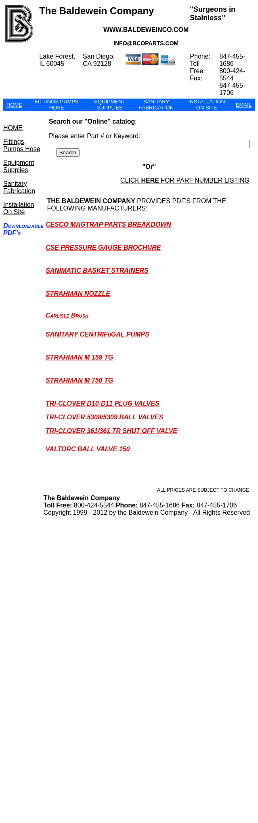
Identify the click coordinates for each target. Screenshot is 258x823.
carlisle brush (67, 315)
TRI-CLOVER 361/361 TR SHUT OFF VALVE (111, 430)
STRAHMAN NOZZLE (78, 293)
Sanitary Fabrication (19, 187)
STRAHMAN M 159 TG (79, 357)
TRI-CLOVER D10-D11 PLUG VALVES (102, 403)
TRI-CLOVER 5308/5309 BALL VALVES (104, 417)
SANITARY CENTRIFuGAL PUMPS (97, 334)
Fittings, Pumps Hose (21, 145)
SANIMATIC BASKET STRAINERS (97, 270)
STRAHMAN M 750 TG (79, 380)
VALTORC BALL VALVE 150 (88, 449)
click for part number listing (185, 180)
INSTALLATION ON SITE (207, 105)
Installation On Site (18, 208)
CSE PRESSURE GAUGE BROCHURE (103, 247)
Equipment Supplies (18, 166)
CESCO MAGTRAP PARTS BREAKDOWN (108, 224)
